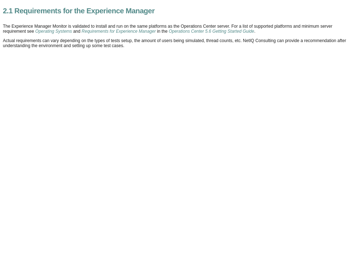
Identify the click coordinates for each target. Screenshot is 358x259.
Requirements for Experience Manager (119, 31)
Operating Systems (53, 31)
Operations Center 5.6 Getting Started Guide (211, 31)
